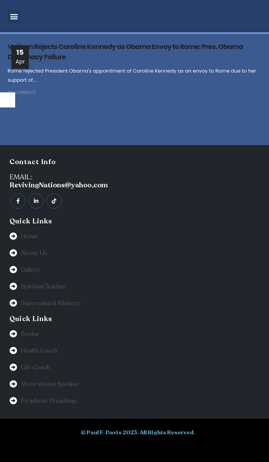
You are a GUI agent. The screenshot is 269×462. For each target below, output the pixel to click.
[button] (14, 16)
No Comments (22, 92)
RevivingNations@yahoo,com (58, 185)
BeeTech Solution (119, 448)
